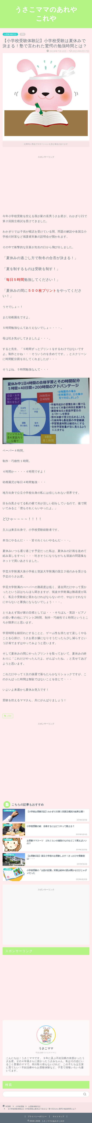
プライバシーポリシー (37, 1116)
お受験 (9, 716)
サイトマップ (58, 1116)
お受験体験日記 (10, 34)
